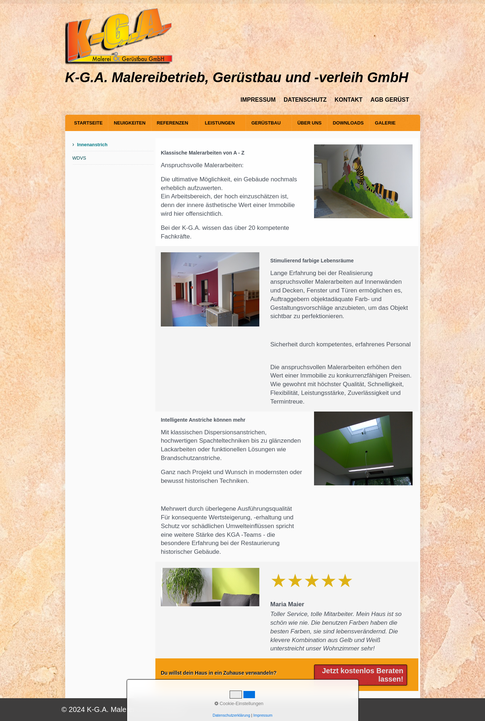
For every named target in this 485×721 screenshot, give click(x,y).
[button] (360, 675)
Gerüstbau (266, 123)
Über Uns (309, 123)
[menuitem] (88, 123)
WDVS (79, 158)
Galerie (385, 123)
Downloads (348, 123)
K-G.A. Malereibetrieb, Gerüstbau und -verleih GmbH (237, 77)
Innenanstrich (92, 144)
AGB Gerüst (390, 100)
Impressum (258, 100)
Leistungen (219, 123)
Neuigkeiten (129, 123)
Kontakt (349, 100)
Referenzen (172, 123)
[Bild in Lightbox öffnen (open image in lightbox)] (363, 181)
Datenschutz (305, 100)
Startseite (88, 123)
